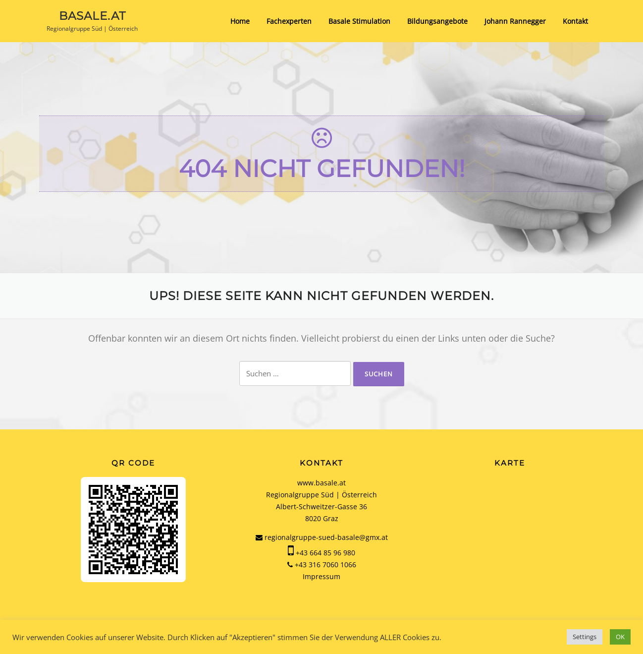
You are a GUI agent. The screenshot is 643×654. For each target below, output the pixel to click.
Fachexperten (289, 21)
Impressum (321, 576)
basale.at (92, 15)
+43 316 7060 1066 (325, 564)
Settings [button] (584, 636)
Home (240, 21)
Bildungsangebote (437, 21)
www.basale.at (321, 482)
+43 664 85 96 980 (325, 552)
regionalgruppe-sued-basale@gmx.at (322, 537)
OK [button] (620, 636)
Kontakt (575, 21)
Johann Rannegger (515, 21)
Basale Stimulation (359, 21)
